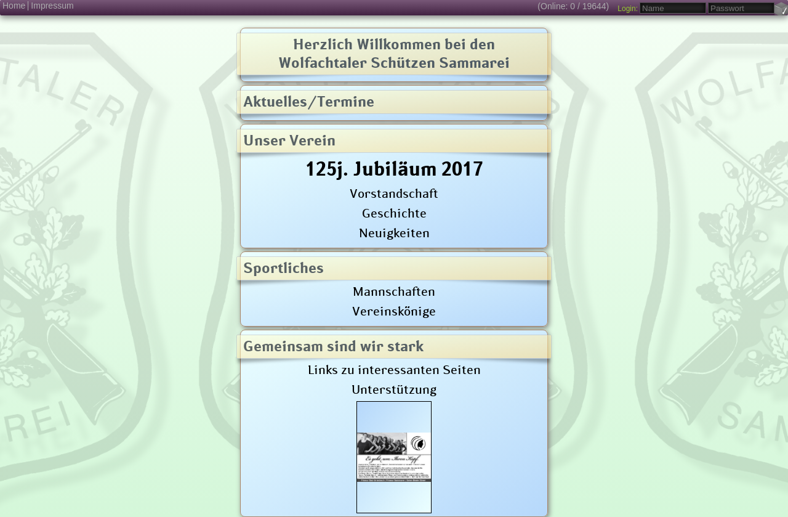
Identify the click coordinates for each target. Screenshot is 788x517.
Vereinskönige (394, 310)
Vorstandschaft (394, 192)
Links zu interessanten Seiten (394, 369)
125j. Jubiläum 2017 (394, 168)
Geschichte (394, 212)
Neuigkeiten (394, 232)
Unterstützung (394, 388)
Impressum (52, 5)
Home (13, 5)
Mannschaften (394, 290)
